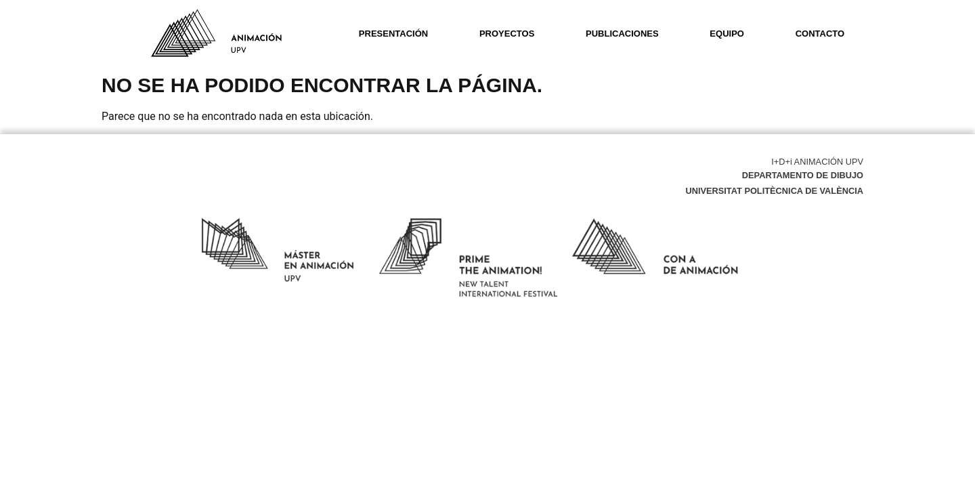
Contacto (820, 33)
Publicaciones (622, 33)
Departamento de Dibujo (802, 175)
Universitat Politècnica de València (774, 191)
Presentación (393, 33)
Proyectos (506, 33)
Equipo (727, 33)
